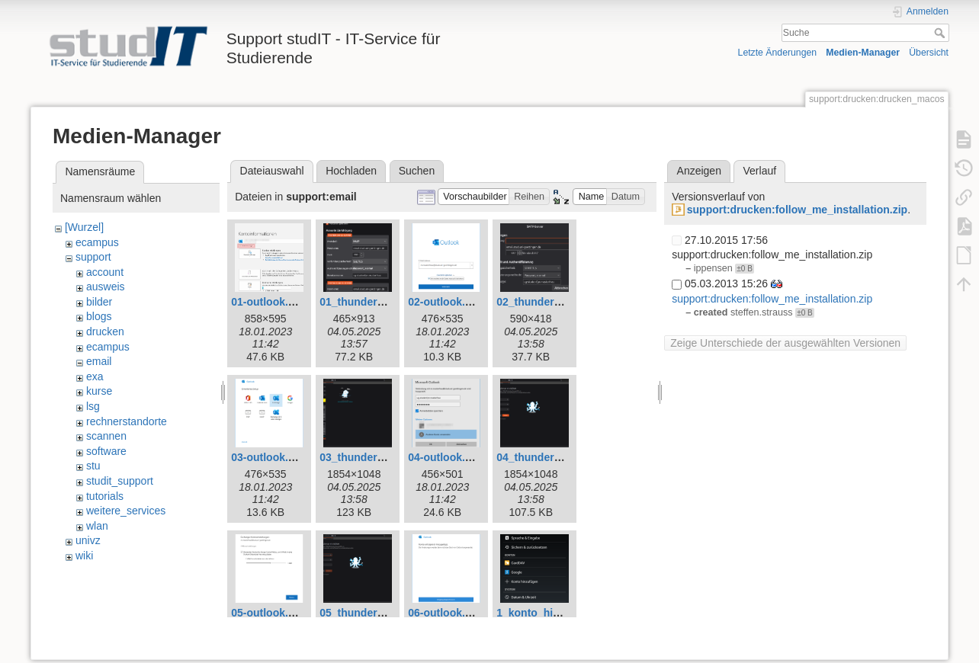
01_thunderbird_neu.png (382, 302)
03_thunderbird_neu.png (382, 457)
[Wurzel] (84, 227)
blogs (98, 316)
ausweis (105, 286)
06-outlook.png (446, 613)
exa (95, 376)
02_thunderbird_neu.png (558, 302)
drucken (105, 331)
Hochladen (351, 171)
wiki (84, 555)
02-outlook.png (446, 302)
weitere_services (125, 510)
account (105, 272)
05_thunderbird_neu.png (382, 613)
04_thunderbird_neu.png (558, 457)
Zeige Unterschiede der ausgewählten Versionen (785, 343)
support (93, 257)
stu (93, 466)
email (98, 361)
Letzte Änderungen (777, 52)
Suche (941, 32)
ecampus (97, 242)
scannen (106, 436)
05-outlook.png (269, 613)
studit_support (119, 481)
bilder (99, 302)
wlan (97, 526)
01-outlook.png (269, 302)
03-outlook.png (269, 457)
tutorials (105, 496)
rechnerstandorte (126, 421)
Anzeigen (699, 171)
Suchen (417, 171)
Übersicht (929, 52)
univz (88, 540)
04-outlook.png (446, 457)
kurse (99, 391)
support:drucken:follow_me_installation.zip (797, 209)
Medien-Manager (863, 52)
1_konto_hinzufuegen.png (562, 613)
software (106, 451)
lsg (93, 406)
